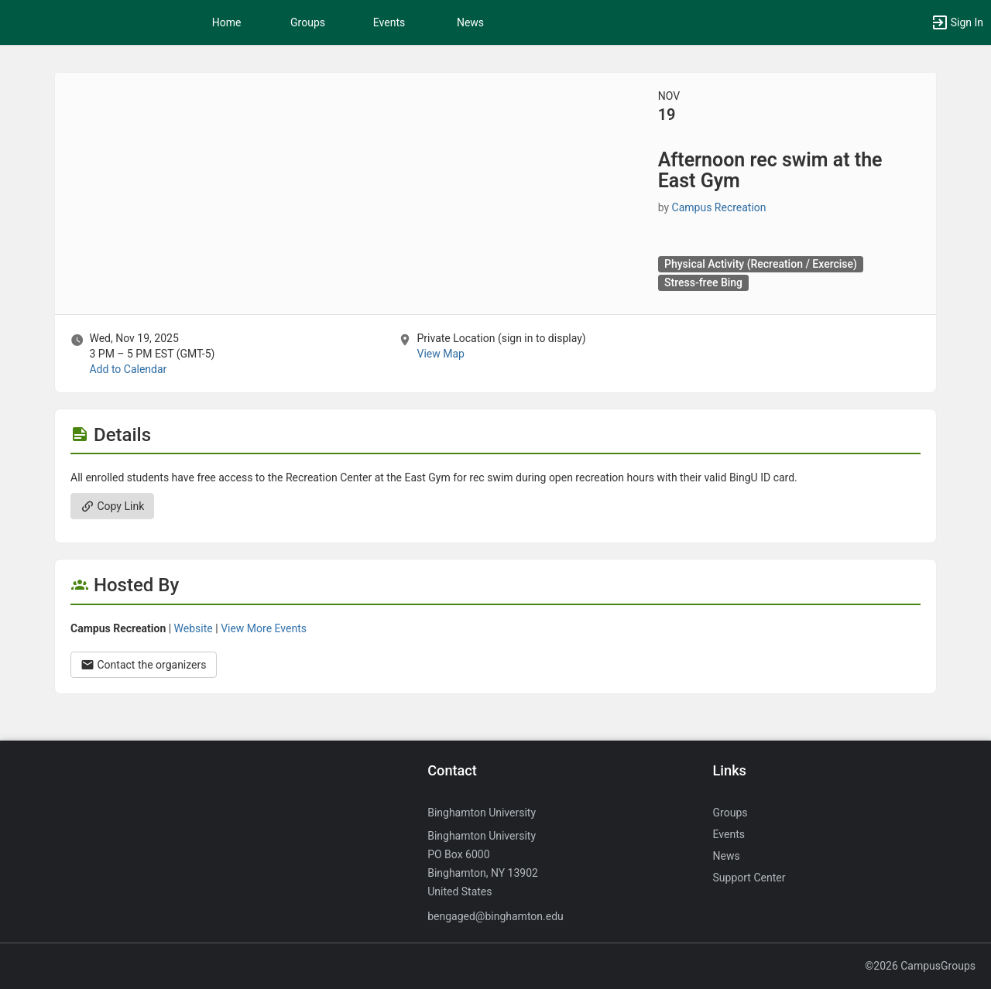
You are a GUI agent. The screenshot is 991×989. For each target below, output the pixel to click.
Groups (307, 22)
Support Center (749, 877)
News (470, 22)
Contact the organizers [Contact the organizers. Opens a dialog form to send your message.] (144, 665)
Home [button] (227, 22)
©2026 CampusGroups (920, 966)
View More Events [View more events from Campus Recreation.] (264, 628)
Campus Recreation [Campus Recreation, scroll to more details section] (719, 207)
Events (389, 22)
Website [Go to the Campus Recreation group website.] (193, 628)
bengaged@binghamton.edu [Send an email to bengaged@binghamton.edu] (495, 916)
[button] (957, 22)
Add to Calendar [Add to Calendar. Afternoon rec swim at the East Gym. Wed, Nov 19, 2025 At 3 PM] (127, 369)
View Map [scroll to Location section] (440, 353)
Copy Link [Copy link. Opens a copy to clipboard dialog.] (112, 506)
